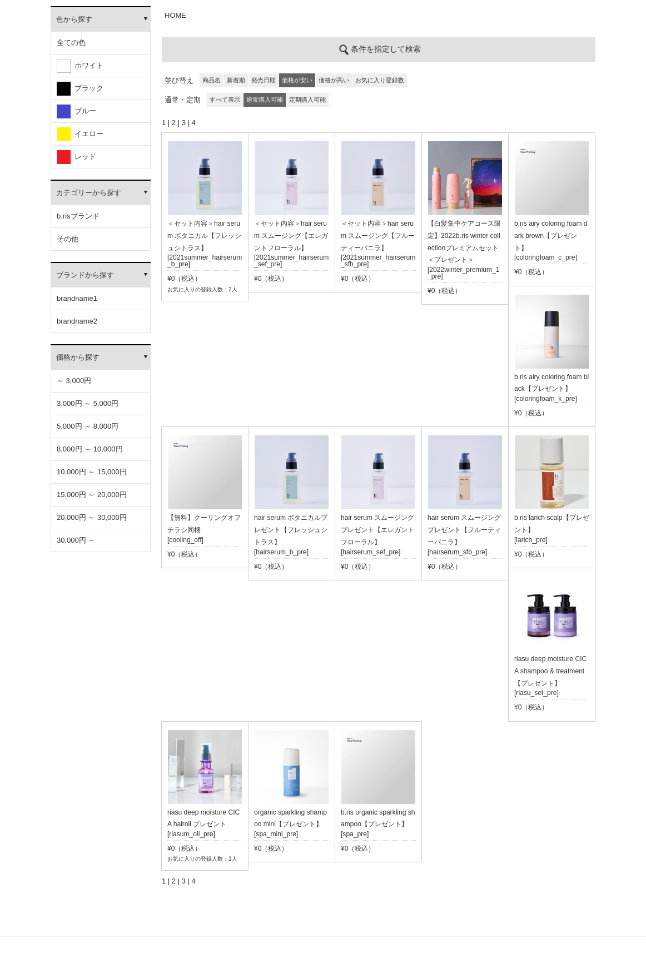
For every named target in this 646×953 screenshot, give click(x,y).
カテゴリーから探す (88, 192)
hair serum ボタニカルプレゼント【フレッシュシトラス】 (290, 530)
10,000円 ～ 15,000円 (92, 472)
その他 (67, 239)
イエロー (80, 134)
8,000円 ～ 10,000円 (90, 449)
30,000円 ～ (76, 540)
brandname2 (77, 321)
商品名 (211, 80)
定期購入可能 (307, 99)
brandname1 (77, 298)
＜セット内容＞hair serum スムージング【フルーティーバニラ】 (378, 236)
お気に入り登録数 (379, 80)
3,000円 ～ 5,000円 (87, 403)
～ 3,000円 (74, 380)
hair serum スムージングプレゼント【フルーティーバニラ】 (464, 530)
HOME (175, 15)
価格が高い (334, 80)
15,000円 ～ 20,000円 (92, 494)
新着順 (236, 80)
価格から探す (78, 357)
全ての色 (71, 42)
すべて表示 (225, 99)
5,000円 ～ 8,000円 (87, 426)
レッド (76, 157)
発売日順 (263, 80)
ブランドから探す (85, 275)
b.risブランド (78, 216)
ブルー (76, 111)
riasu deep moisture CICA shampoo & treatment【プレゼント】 (550, 671)
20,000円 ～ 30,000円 (92, 517)
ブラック (80, 89)
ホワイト (80, 66)
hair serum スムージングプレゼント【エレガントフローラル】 (377, 530)
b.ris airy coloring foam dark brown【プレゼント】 (551, 236)
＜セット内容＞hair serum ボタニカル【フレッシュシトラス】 (204, 236)
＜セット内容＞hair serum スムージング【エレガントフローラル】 (291, 236)
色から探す (74, 19)
